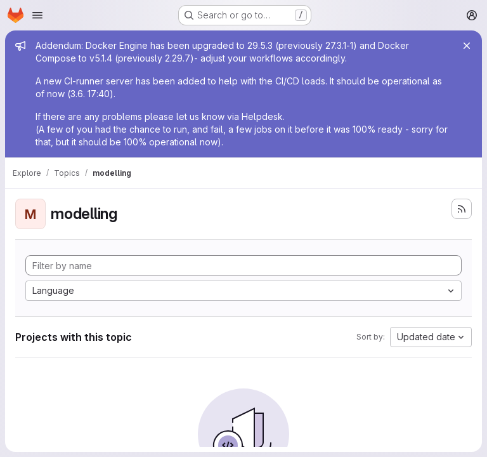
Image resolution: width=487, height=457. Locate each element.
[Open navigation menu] (37, 15)
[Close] (466, 45)
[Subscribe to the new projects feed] (461, 209)
